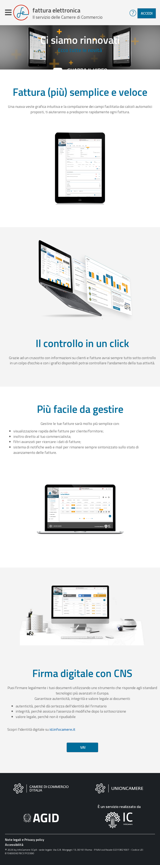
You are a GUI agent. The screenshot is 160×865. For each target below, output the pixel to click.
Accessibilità (14, 846)
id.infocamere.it (62, 731)
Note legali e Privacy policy (24, 841)
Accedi (146, 13)
